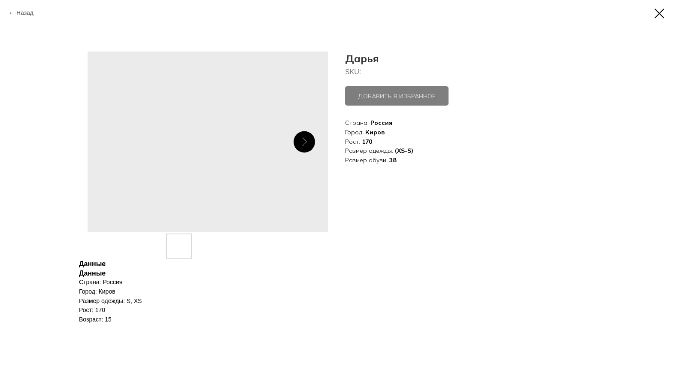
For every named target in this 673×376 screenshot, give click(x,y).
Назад (24, 12)
